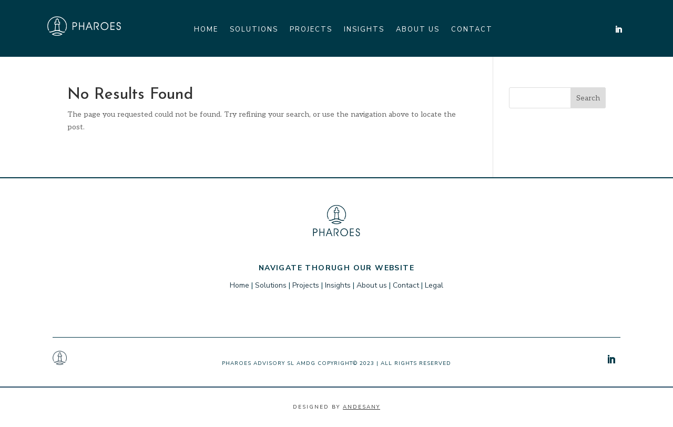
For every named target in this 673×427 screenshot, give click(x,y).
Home (206, 30)
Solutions (254, 30)
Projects (311, 30)
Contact (472, 30)
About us (418, 30)
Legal (434, 285)
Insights (364, 30)
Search (588, 98)
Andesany (361, 407)
